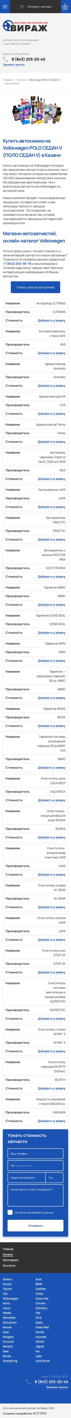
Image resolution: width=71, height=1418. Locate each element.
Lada (39, 1356)
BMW (39, 1284)
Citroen (40, 1303)
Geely (39, 1322)
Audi (38, 1279)
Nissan (7, 1327)
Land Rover (43, 1361)
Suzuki (7, 1284)
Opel (6, 1332)
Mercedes (9, 1317)
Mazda (7, 1313)
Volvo (6, 1303)
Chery (39, 1293)
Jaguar (40, 1346)
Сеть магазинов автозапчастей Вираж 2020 (28, 1408)
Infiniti (40, 1341)
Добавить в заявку (52, 320)
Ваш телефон (35, 1154)
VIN (35, 1166)
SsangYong (10, 1361)
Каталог (8, 1254)
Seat (6, 1351)
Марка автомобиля (26, 1178)
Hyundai (41, 1337)
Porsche (8, 1341)
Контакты (9, 1265)
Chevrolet (42, 1298)
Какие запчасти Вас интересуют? (35, 1195)
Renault (8, 1346)
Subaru (7, 1279)
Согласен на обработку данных (34, 1212)
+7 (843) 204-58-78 (17, 263)
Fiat (38, 1313)
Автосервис (11, 1260)
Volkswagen (10, 1298)
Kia (38, 1351)
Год (54, 1178)
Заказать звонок (14, 64)
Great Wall (42, 1327)
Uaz (5, 1293)
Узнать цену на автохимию (35, 287)
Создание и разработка (24, 1413)
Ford (38, 1317)
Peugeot (8, 1337)
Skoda (7, 1356)
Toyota (7, 1288)
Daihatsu (41, 1308)
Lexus (6, 1308)
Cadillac (41, 1288)
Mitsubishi (10, 1322)
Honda (40, 1332)
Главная (8, 1249)
